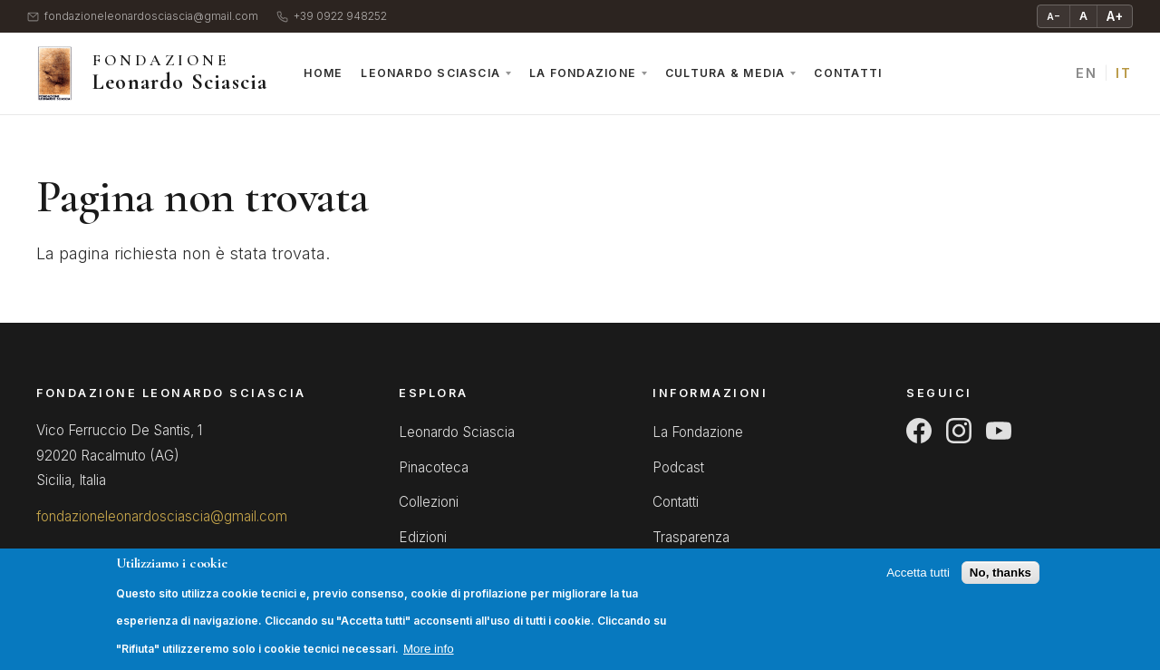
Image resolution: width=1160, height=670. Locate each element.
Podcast (678, 467)
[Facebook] (919, 430)
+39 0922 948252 (331, 17)
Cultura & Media (725, 73)
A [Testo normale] (1083, 16)
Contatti (848, 73)
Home (323, 73)
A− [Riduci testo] (1053, 16)
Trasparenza (691, 537)
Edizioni (423, 537)
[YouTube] (998, 430)
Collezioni (429, 501)
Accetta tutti (918, 580)
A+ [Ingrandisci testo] (1115, 16)
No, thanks (1000, 580)
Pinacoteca (434, 467)
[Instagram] (959, 430)
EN (1086, 73)
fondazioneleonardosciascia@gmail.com (142, 17)
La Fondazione (582, 73)
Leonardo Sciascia (430, 73)
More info (428, 657)
